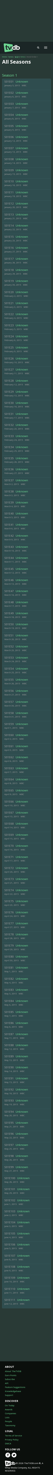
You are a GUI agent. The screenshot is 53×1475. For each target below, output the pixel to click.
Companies (10, 1413)
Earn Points (10, 1375)
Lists (7, 1417)
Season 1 (9, 75)
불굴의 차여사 (20, 57)
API (6, 1383)
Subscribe (10, 1379)
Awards (8, 1409)
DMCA (8, 1443)
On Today (9, 1405)
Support (9, 1395)
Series (10, 57)
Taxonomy (10, 1425)
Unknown (22, 81)
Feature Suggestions (15, 1387)
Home (4, 57)
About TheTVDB (13, 1371)
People (8, 1421)
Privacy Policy (12, 1439)
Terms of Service (13, 1435)
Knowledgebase (13, 1391)
